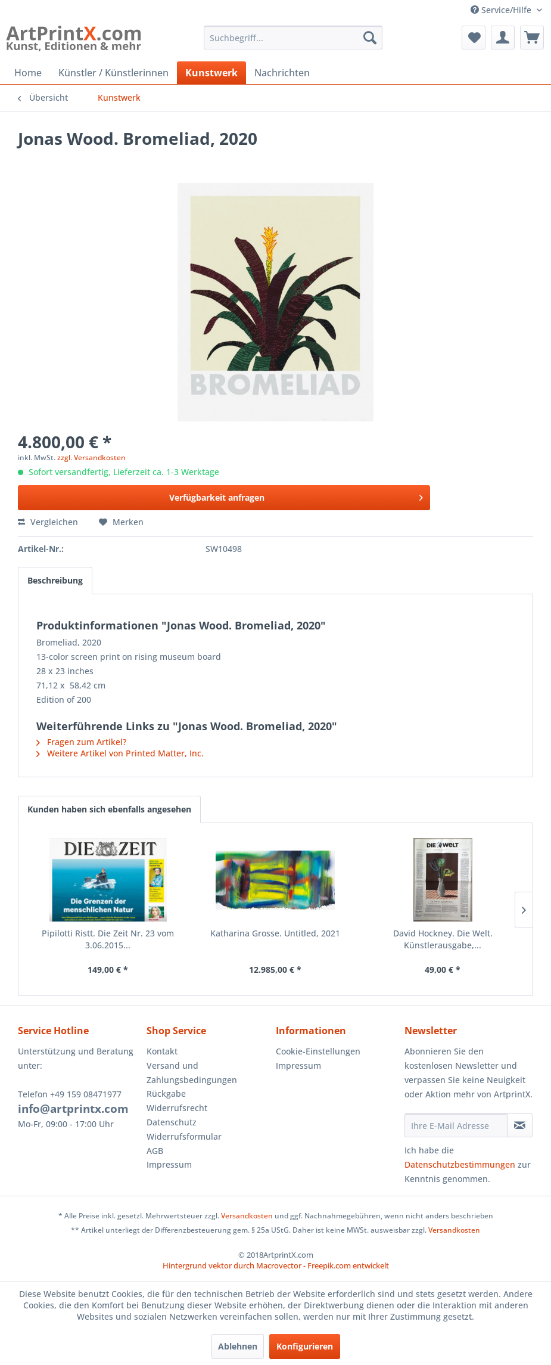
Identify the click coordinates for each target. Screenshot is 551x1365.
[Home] (28, 72)
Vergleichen (48, 522)
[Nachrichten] (282, 72)
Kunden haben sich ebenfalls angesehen (109, 809)
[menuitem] (293, 37)
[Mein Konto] (503, 37)
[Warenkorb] (532, 37)
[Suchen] (369, 37)
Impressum (169, 1164)
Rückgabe (166, 1093)
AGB (155, 1150)
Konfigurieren (304, 1346)
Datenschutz (172, 1122)
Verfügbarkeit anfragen (296, 495)
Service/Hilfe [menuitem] (502, 9)
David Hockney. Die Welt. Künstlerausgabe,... (443, 939)
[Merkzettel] (473, 37)
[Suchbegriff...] (293, 37)
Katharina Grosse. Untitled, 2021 (275, 933)
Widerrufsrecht (177, 1107)
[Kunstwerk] (211, 72)
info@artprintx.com (73, 1108)
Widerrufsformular (184, 1136)
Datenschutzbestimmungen (459, 1164)
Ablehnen (237, 1346)
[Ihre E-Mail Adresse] (456, 1125)
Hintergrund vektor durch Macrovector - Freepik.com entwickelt (276, 1265)
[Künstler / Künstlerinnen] (113, 72)
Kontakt (162, 1051)
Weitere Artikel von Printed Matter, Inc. (120, 753)
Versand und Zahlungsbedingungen (192, 1072)
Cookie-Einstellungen (318, 1051)
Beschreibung (55, 580)
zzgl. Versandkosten (91, 457)
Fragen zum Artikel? (81, 741)
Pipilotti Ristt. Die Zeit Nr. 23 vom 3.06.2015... (108, 939)
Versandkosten (247, 1216)
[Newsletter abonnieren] (520, 1125)
